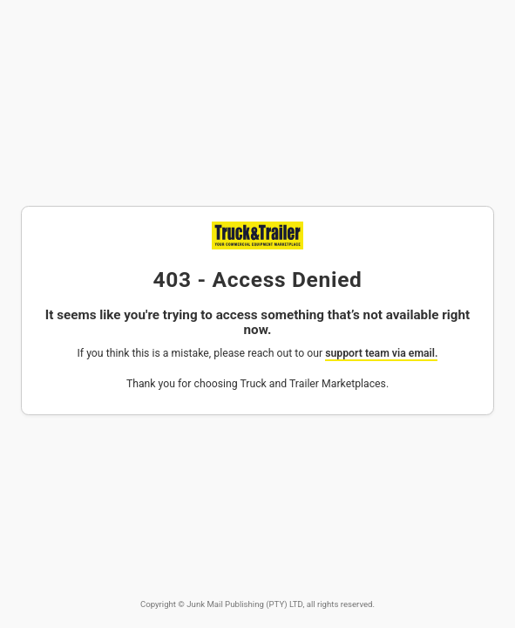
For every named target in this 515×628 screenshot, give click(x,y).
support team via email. (381, 353)
